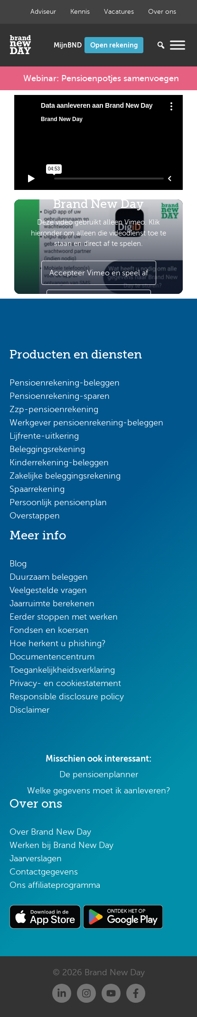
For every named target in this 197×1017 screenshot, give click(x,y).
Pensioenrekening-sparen (59, 396)
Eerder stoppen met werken (63, 617)
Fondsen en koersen (49, 630)
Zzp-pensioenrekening (53, 409)
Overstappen (34, 515)
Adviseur (43, 11)
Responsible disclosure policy (66, 696)
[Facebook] (135, 993)
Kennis (80, 11)
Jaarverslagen (35, 858)
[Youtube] (111, 993)
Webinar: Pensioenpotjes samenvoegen (101, 78)
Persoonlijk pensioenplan (58, 502)
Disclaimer (29, 710)
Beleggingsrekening (47, 449)
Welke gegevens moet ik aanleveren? (98, 790)
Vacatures (119, 11)
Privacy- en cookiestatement (65, 683)
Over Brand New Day (50, 832)
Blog (18, 563)
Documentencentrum (51, 656)
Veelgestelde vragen (48, 590)
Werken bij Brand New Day (61, 845)
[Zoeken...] (146, 45)
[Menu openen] (177, 44)
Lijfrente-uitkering (44, 436)
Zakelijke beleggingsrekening (65, 475)
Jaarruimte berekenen (51, 603)
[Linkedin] (61, 993)
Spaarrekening (37, 489)
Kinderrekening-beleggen (59, 462)
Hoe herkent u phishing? (57, 643)
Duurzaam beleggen (48, 577)
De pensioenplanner (98, 774)
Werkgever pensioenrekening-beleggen (86, 422)
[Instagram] (86, 993)
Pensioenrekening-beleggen (64, 382)
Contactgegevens (43, 871)
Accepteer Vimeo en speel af (98, 273)
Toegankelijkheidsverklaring (62, 670)
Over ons (162, 11)
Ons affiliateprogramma (54, 885)
